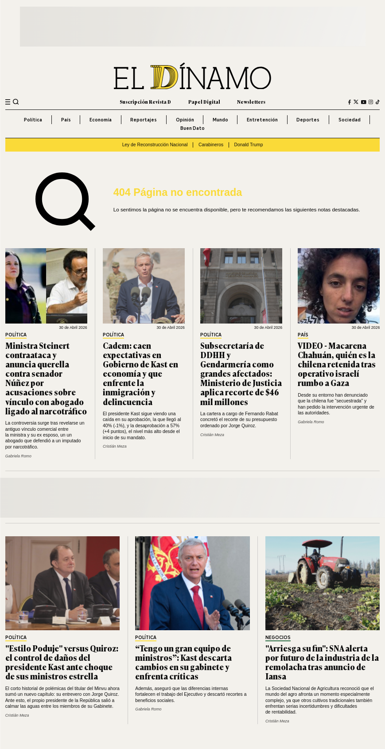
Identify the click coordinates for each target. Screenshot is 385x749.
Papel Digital (204, 101)
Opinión (185, 119)
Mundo (220, 119)
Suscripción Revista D (145, 101)
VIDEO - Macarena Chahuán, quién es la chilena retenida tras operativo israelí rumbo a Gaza (337, 363)
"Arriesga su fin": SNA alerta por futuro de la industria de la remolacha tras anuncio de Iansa (322, 662)
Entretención (262, 119)
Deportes (307, 119)
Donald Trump (248, 144)
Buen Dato (192, 128)
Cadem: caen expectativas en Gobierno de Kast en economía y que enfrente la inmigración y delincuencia (140, 373)
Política (33, 119)
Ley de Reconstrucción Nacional (155, 144)
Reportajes (143, 119)
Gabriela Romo (18, 456)
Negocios (278, 638)
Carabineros (210, 144)
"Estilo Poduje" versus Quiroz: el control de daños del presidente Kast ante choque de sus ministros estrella (61, 662)
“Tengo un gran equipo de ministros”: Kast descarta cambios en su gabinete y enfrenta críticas (183, 662)
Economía (100, 119)
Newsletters (251, 101)
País (66, 119)
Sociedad (349, 119)
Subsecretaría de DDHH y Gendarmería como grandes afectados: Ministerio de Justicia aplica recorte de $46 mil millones (241, 373)
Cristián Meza (115, 446)
